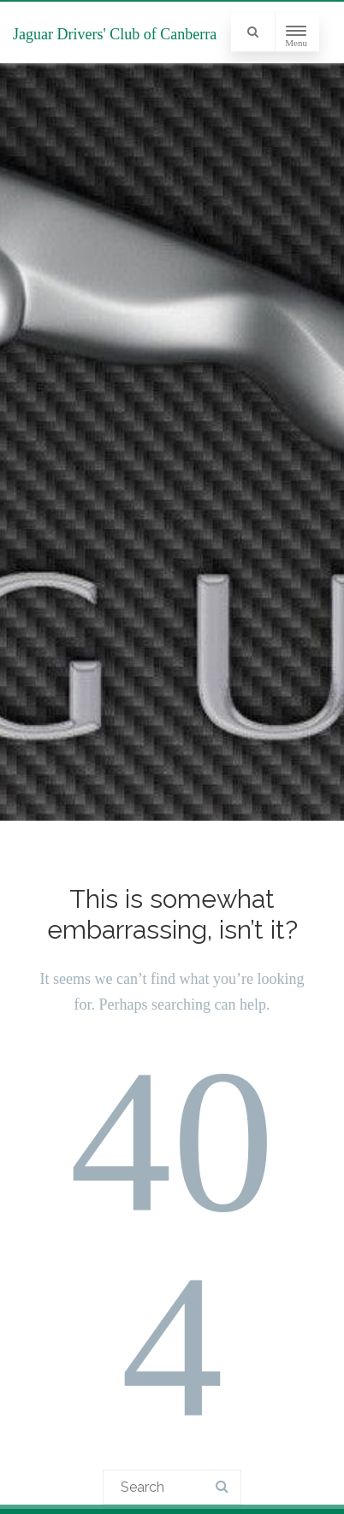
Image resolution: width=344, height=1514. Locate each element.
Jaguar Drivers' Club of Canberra (114, 34)
